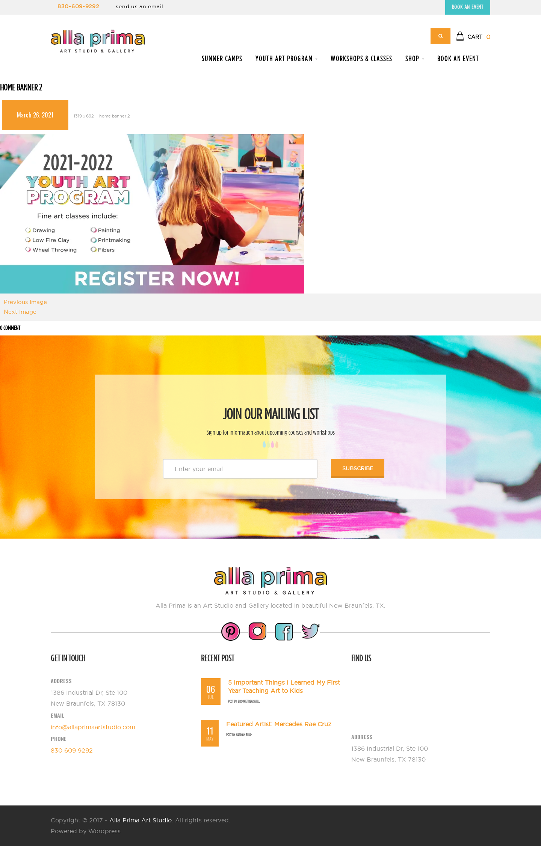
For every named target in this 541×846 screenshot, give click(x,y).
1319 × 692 (84, 116)
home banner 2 (114, 116)
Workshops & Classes (361, 58)
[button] (473, 37)
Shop (414, 58)
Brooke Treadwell (249, 701)
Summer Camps (222, 58)
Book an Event (468, 7)
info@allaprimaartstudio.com (93, 727)
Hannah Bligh (244, 735)
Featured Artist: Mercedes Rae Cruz (278, 724)
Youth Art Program (286, 58)
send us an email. (140, 6)
